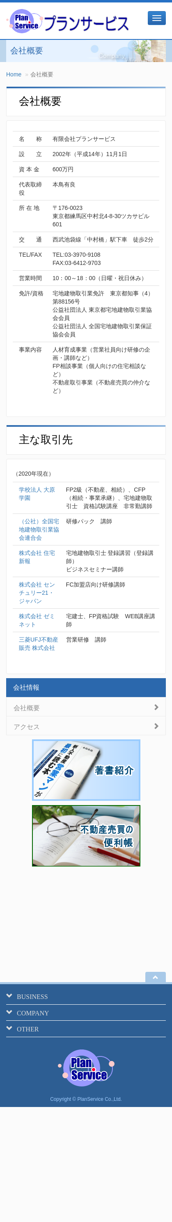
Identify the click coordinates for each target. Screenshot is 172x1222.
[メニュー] (157, 18)
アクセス (27, 726)
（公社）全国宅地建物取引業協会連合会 (39, 529)
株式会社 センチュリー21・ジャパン (37, 592)
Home (13, 74)
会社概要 (27, 707)
